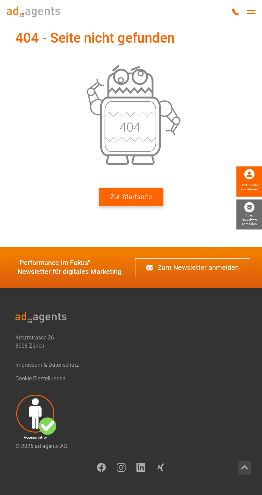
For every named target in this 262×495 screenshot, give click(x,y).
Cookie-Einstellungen (40, 378)
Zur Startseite (131, 197)
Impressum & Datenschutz (47, 365)
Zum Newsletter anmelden (192, 267)
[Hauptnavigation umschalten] (251, 12)
